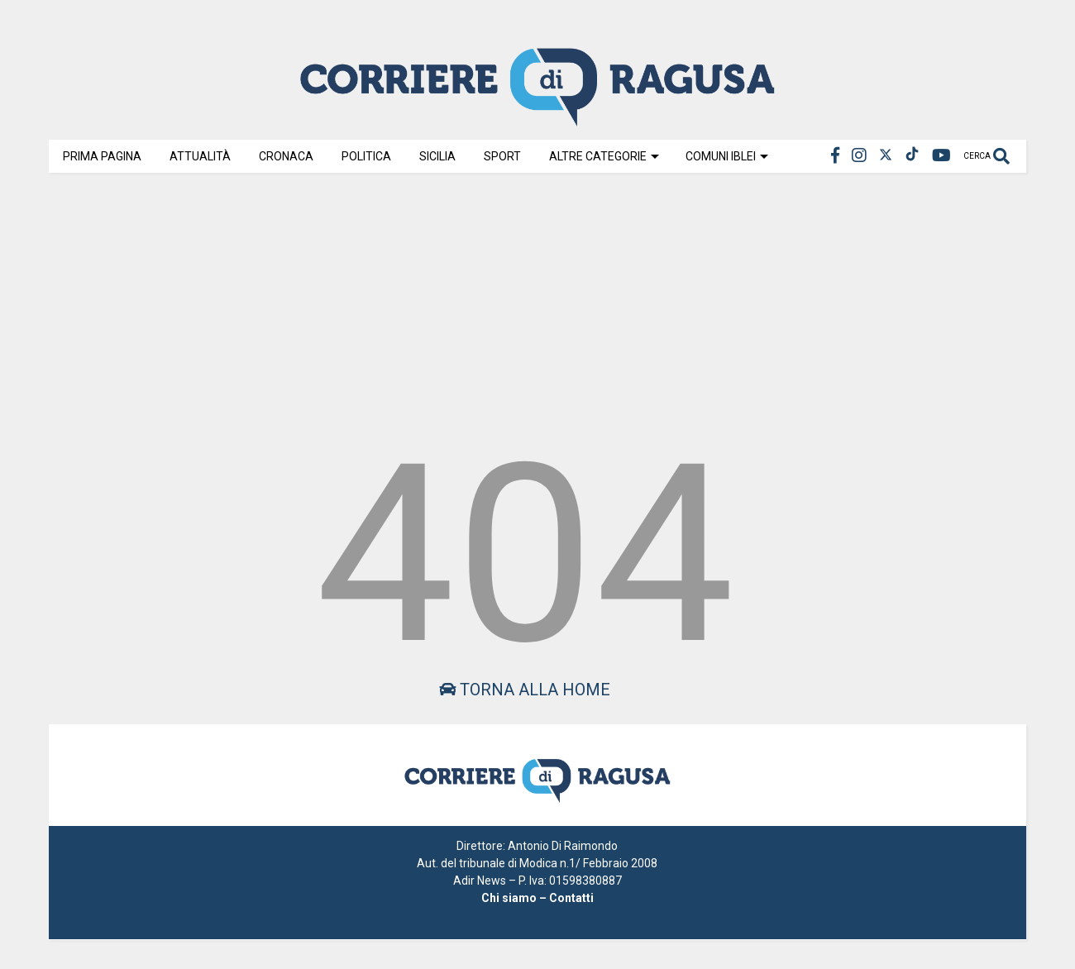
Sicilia (437, 156)
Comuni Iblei (727, 156)
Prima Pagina (102, 156)
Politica (366, 156)
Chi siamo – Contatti (537, 898)
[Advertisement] (537, 307)
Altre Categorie (604, 156)
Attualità (200, 156)
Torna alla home (524, 689)
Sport (502, 156)
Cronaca (286, 156)
